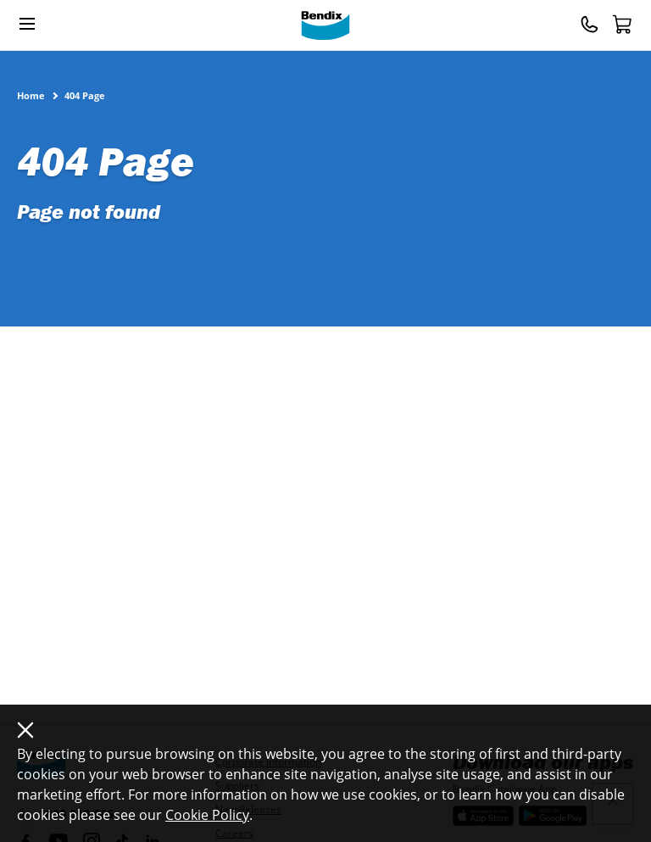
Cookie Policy (207, 815)
